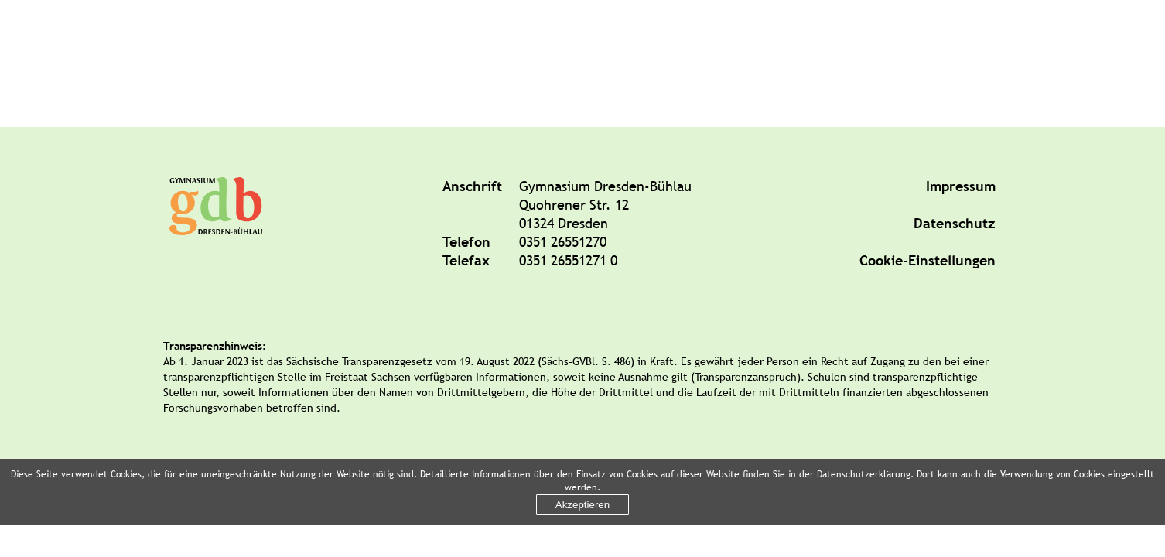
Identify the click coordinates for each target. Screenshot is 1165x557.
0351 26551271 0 (568, 260)
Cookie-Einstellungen (927, 260)
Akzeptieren (582, 505)
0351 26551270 (562, 242)
